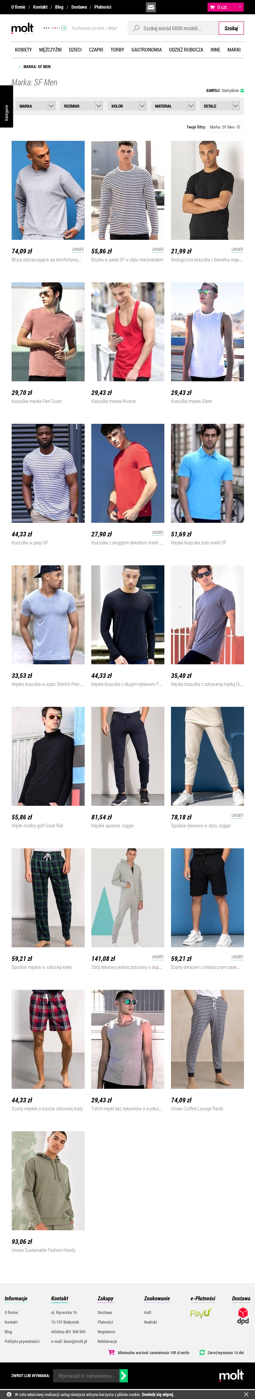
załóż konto (196, 7)
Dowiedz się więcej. (158, 1394)
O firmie (18, 7)
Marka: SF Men (225, 127)
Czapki (96, 49)
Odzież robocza (186, 49)
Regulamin (106, 1332)
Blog (59, 7)
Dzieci (75, 49)
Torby (117, 49)
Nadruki (150, 1322)
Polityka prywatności (22, 1341)
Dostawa (79, 7)
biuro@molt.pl (151, 7)
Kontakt (40, 7)
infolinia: (166, 7)
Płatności (102, 7)
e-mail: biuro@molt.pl (69, 1341)
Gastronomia (146, 49)
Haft (147, 1312)
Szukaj (231, 28)
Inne (215, 49)
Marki (234, 49)
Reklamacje (107, 1341)
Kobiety (23, 49)
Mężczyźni (50, 49)
